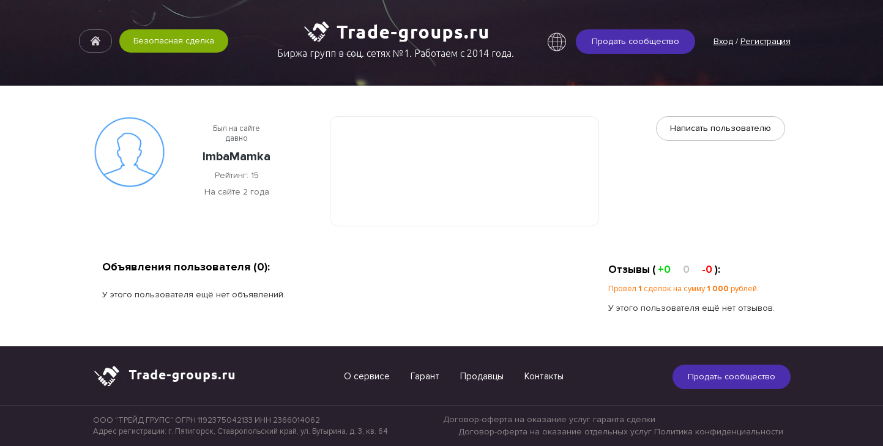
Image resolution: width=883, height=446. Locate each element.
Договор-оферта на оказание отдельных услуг (555, 431)
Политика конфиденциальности (718, 431)
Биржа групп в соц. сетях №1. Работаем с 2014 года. (395, 53)
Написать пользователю (720, 128)
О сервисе (367, 376)
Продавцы (482, 376)
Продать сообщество (635, 41)
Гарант (425, 376)
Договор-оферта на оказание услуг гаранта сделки (549, 419)
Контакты (544, 376)
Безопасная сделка (173, 40)
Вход (723, 41)
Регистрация (765, 41)
